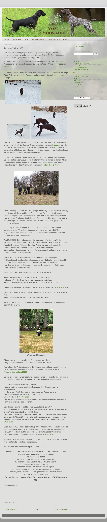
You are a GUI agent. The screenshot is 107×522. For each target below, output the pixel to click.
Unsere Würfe (17, 39)
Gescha (57, 145)
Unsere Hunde (78, 82)
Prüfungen (77, 78)
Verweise (66, 39)
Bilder (27, 39)
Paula (6, 66)
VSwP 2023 (49, 434)
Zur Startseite (37, 509)
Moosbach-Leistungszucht (81, 74)
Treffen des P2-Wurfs (51, 165)
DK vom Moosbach (79, 46)
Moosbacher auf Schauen (81, 76)
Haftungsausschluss (53, 39)
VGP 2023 (9, 422)
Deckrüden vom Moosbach (81, 63)
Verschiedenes (78, 87)
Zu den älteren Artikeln (62, 509)
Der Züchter (77, 65)
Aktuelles (11, 502)
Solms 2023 (24, 397)
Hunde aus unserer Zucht (81, 69)
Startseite (6, 39)
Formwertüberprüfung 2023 (15, 372)
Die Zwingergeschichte (80, 67)
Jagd (75, 72)
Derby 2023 (62, 287)
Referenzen (77, 80)
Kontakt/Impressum (38, 39)
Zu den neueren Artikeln (11, 509)
